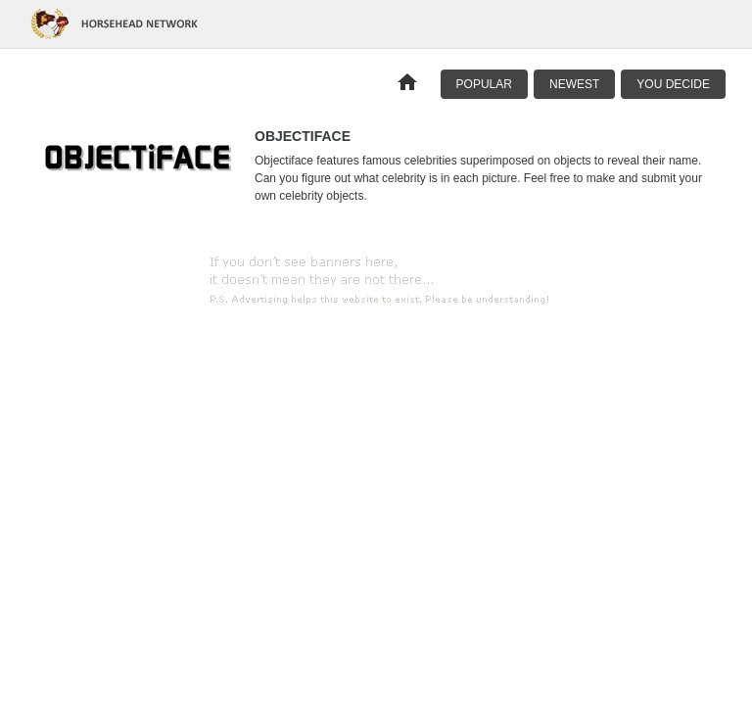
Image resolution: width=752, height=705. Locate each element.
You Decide (673, 84)
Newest (574, 84)
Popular (484, 84)
